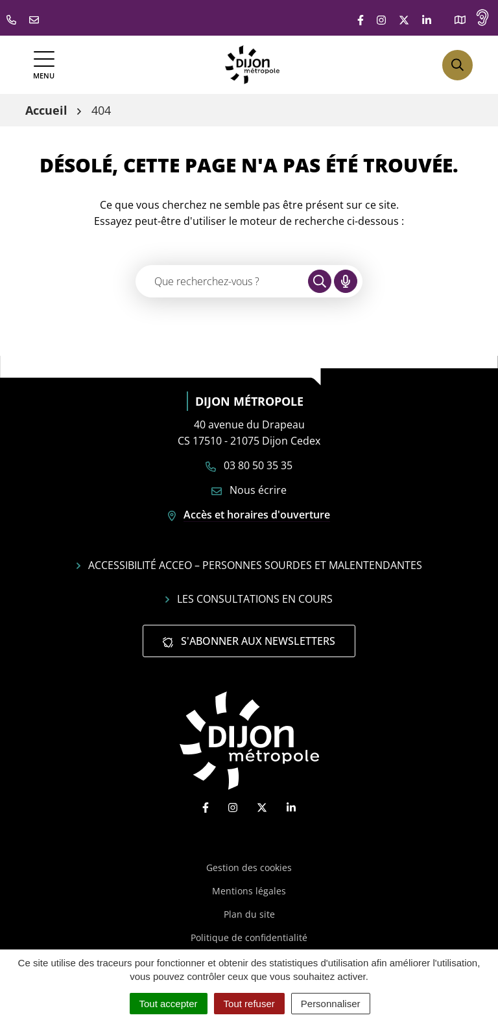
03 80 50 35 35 (249, 465)
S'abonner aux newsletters (249, 641)
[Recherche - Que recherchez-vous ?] (222, 281)
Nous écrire (249, 490)
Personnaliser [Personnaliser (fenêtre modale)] (331, 1003)
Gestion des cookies (249, 867)
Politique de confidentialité (249, 937)
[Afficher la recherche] (457, 65)
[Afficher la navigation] (43, 65)
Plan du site (249, 914)
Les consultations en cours (249, 599)
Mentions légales (249, 891)
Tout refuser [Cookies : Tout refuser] (249, 1003)
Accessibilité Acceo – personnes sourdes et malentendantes (249, 565)
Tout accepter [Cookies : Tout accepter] (168, 1003)
